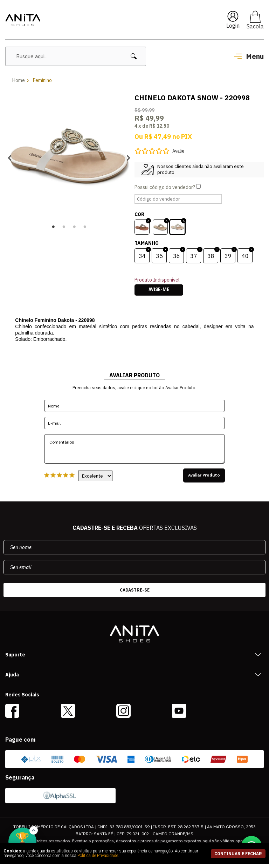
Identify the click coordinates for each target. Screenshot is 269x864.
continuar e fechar (238, 853)
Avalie (178, 151)
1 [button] (53, 226)
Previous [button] (9, 158)
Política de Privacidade (97, 855)
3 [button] (74, 226)
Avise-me (159, 290)
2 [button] (63, 226)
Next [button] (128, 158)
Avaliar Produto (204, 475)
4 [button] (84, 226)
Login (233, 25)
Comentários (134, 449)
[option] (69, 158)
